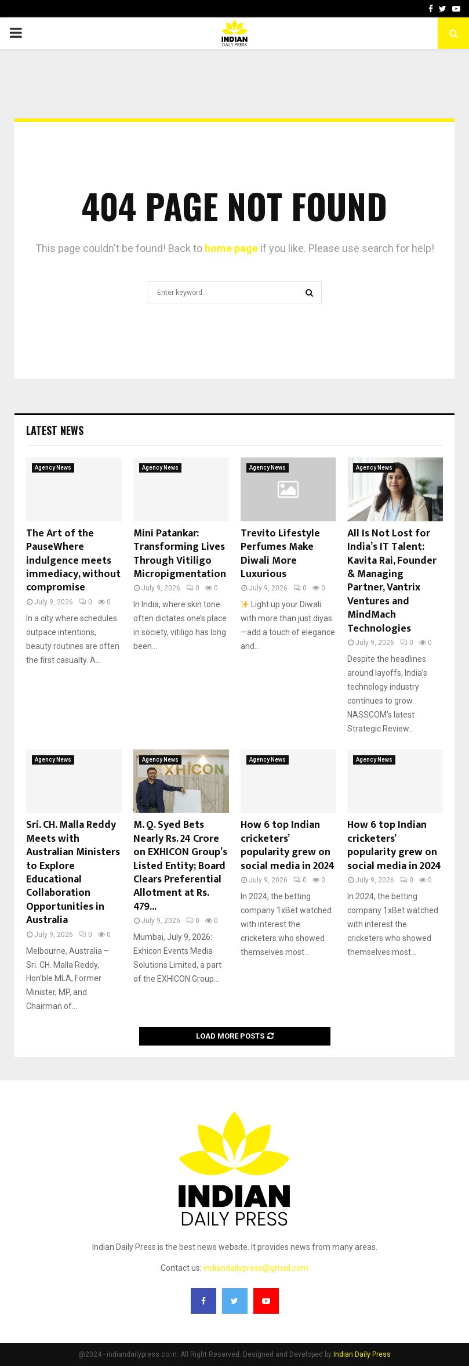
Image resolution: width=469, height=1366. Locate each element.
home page (231, 248)
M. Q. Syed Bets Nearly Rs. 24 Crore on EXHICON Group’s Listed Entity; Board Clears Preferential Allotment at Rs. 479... (180, 865)
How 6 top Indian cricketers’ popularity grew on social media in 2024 (288, 845)
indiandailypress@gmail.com (255, 1268)
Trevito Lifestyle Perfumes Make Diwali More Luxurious (280, 554)
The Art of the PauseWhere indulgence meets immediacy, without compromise (73, 561)
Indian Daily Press (362, 1354)
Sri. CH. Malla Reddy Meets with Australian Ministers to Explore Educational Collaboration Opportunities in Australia (73, 872)
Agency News (53, 467)
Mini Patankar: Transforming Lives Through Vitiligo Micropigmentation (179, 554)
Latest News (54, 430)
